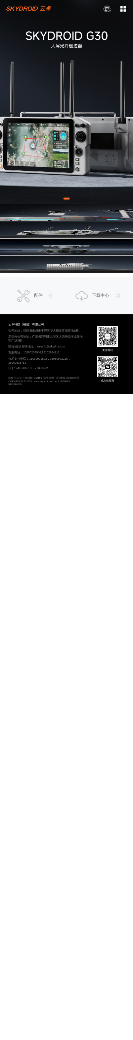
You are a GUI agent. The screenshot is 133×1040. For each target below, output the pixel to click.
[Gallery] (66, 102)
